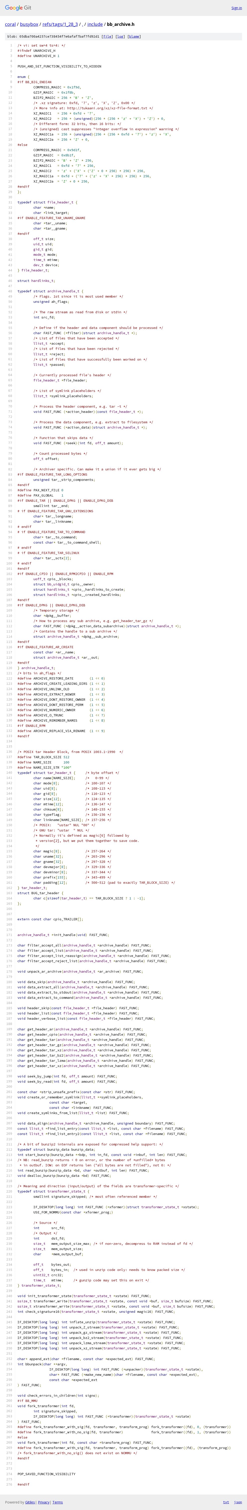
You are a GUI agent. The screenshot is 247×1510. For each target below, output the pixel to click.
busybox (29, 24)
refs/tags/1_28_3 (60, 24)
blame (134, 36)
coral (10, 24)
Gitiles (30, 1502)
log (120, 36)
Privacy (43, 1502)
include (95, 24)
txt (226, 1502)
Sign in (237, 7)
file (107, 36)
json (238, 1502)
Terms (57, 1502)
